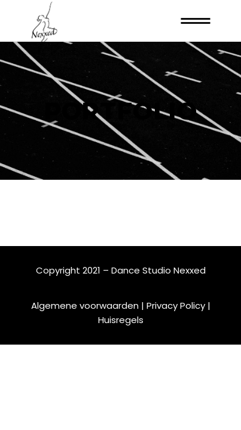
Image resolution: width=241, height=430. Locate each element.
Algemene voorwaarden (85, 305)
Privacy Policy (176, 305)
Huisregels (121, 320)
